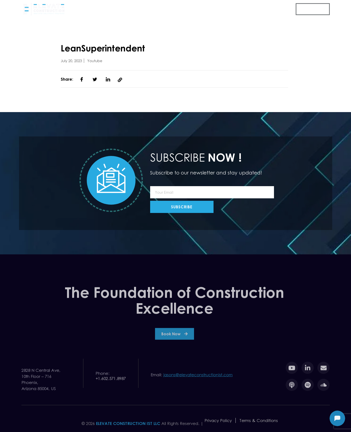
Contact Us (310, 9)
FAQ (287, 9)
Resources (202, 9)
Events (177, 9)
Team (248, 9)
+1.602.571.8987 (111, 381)
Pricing (228, 9)
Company (125, 9)
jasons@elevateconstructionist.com (198, 376)
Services (154, 9)
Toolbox (268, 9)
